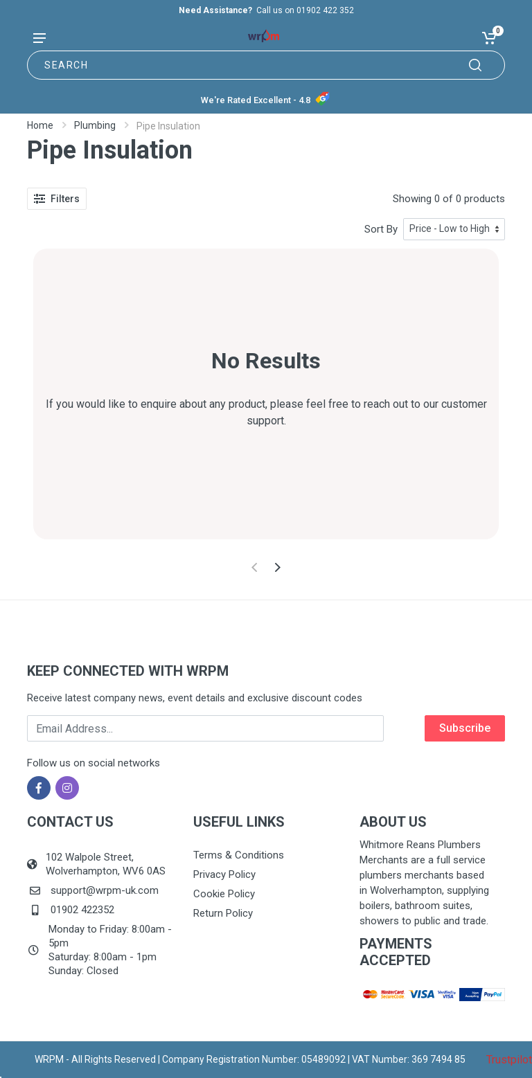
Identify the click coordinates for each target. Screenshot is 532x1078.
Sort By (381, 229)
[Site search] (266, 65)
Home (40, 125)
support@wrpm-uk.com (105, 890)
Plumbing (95, 125)
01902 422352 (82, 910)
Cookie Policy (224, 894)
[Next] (277, 567)
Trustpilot (509, 1059)
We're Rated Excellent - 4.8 (255, 100)
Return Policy (223, 913)
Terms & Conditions (238, 855)
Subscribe (464, 728)
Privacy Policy (224, 874)
